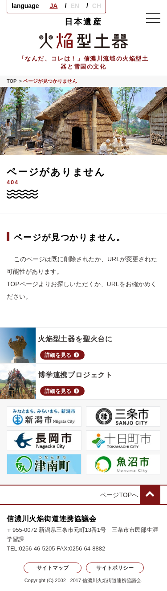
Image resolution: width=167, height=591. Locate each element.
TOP (11, 81)
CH (96, 6)
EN (74, 6)
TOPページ (22, 283)
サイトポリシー (115, 568)
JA (53, 6)
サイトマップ (53, 568)
